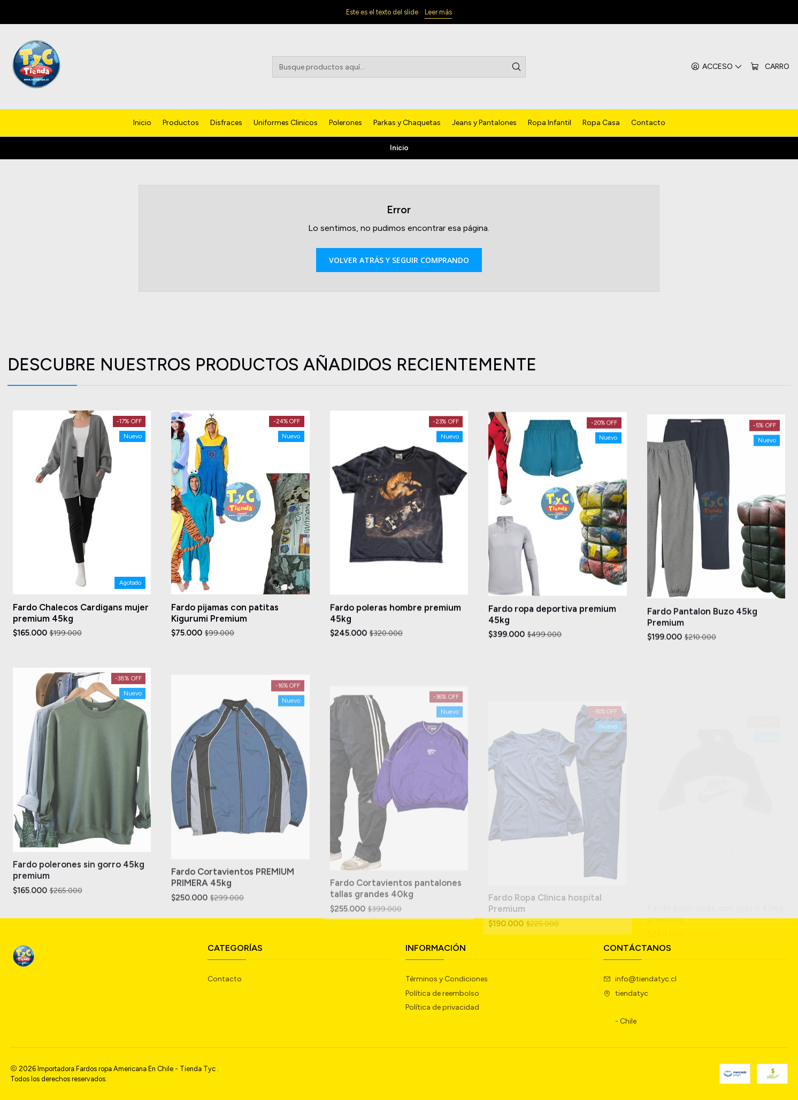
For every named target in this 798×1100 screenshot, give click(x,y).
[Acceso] (716, 67)
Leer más (438, 12)
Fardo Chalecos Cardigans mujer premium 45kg (81, 626)
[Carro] (770, 67)
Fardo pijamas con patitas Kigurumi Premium (225, 635)
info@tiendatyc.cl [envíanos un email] (640, 978)
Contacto (225, 978)
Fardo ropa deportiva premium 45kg (552, 662)
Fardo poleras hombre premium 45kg (395, 649)
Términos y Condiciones (446, 978)
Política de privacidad (442, 1007)
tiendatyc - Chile (625, 1007)
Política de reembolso (442, 993)
